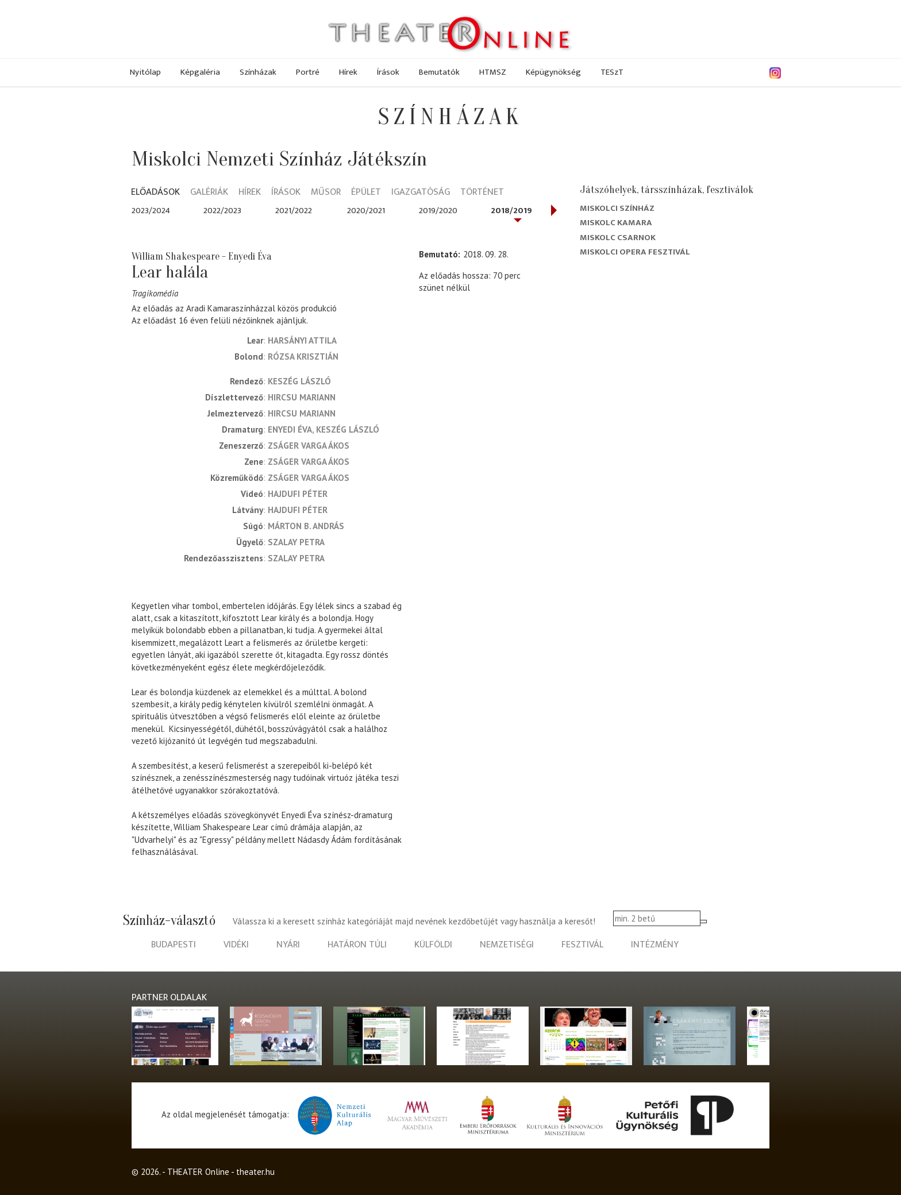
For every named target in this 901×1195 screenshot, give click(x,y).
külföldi (433, 945)
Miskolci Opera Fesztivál (635, 252)
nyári (288, 945)
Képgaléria (200, 72)
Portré (307, 72)
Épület (366, 193)
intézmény (655, 945)
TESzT (611, 72)
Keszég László (299, 381)
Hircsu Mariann (302, 397)
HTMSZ (492, 72)
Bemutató (438, 254)
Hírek (348, 72)
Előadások (155, 193)
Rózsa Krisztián (303, 356)
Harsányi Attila (302, 340)
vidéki (236, 945)
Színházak (258, 72)
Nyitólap (145, 72)
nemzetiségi (507, 945)
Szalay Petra (296, 542)
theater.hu (255, 1171)
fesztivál (582, 945)
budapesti (173, 945)
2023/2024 (151, 210)
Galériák (209, 193)
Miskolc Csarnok (618, 237)
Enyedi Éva (290, 429)
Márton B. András (306, 526)
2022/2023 (222, 210)
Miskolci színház (617, 208)
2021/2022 (293, 210)
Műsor (326, 193)
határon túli (357, 945)
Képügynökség (553, 72)
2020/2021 (366, 210)
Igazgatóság (420, 193)
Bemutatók (439, 72)
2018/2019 (511, 210)
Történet (482, 193)
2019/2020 (438, 210)
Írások (388, 72)
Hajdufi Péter (298, 493)
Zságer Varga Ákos (308, 445)
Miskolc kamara (616, 222)
